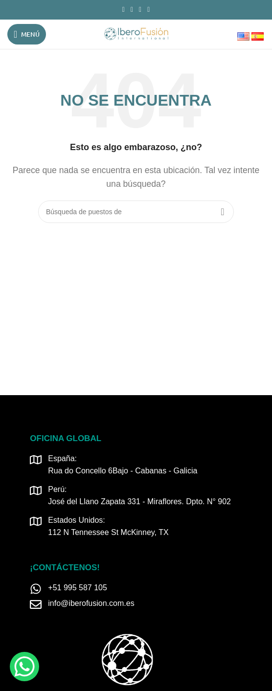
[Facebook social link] (123, 9)
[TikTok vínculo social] (148, 9)
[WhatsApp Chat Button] (24, 666)
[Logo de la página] (136, 33)
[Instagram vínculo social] (132, 9)
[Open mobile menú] (26, 34)
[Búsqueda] (136, 212)
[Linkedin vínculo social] (140, 9)
